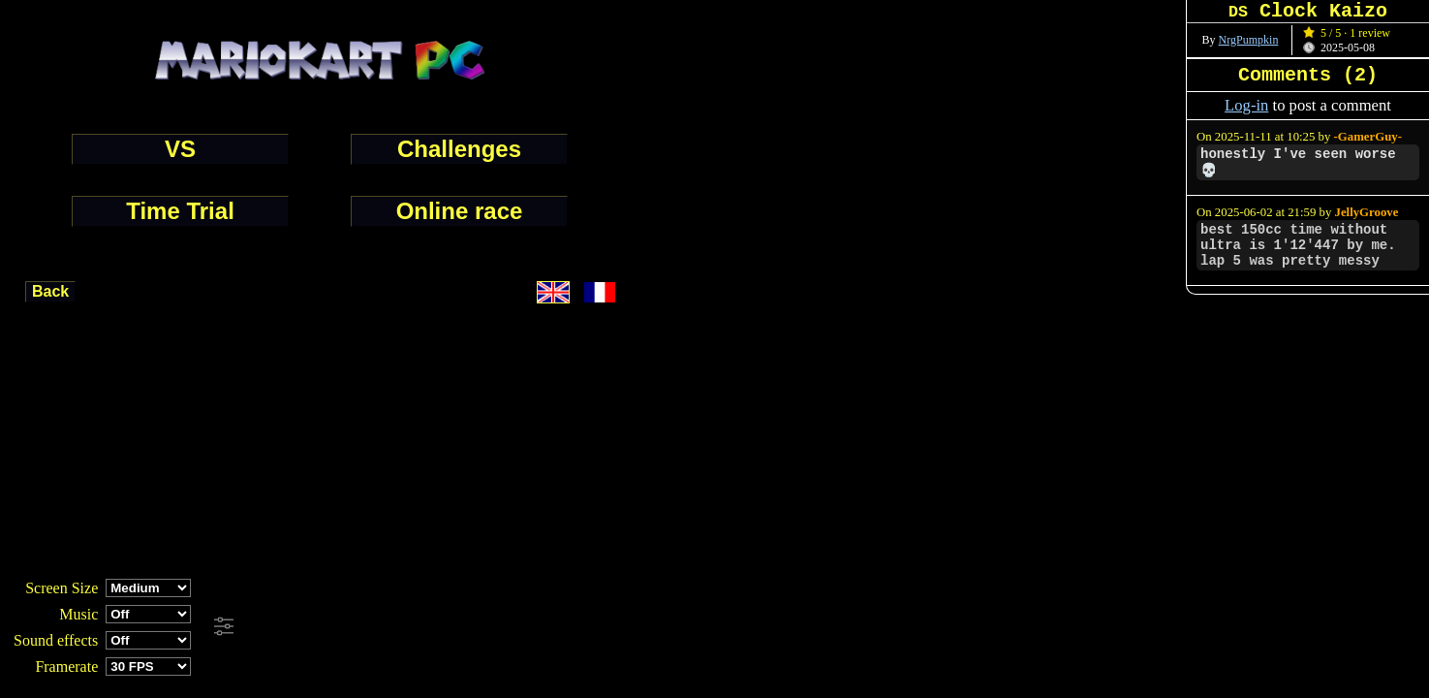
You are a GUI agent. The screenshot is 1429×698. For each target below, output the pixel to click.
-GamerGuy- (1368, 136)
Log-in (1246, 105)
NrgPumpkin (1249, 40)
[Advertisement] (527, 627)
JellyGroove (1367, 212)
